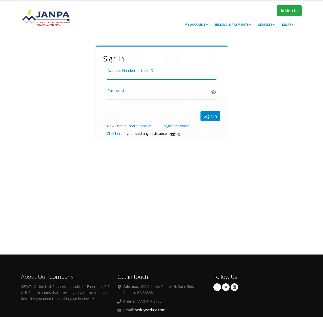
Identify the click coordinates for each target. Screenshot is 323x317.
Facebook (217, 287)
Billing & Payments (233, 25)
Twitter (226, 287)
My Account (196, 25)
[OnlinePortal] (46, 17)
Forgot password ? (177, 125)
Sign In (289, 10)
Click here (115, 133)
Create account (139, 125)
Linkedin (234, 287)
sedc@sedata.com (150, 309)
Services (266, 25)
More (288, 25)
